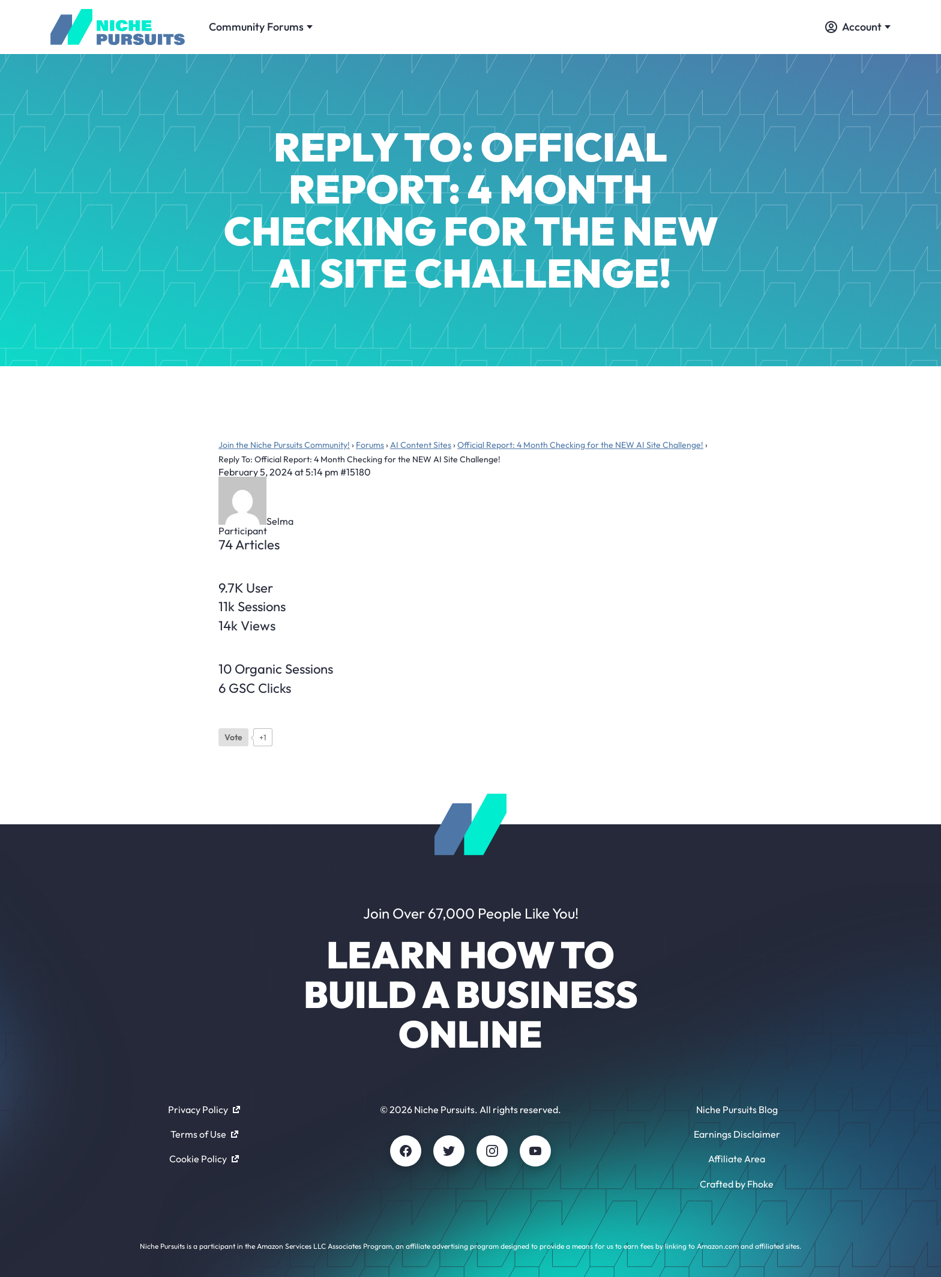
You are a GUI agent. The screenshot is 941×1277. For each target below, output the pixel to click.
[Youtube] (535, 1151)
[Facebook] (405, 1151)
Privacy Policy (204, 1109)
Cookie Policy (204, 1159)
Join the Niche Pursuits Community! (284, 444)
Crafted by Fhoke (737, 1184)
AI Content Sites (420, 444)
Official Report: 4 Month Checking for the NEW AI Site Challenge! (580, 444)
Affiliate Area (736, 1159)
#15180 (355, 472)
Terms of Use (204, 1134)
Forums (370, 444)
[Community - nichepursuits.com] (117, 27)
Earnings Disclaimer (737, 1134)
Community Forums (261, 27)
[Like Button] (233, 737)
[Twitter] (448, 1151)
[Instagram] (492, 1151)
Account (858, 27)
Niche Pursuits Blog (737, 1109)
